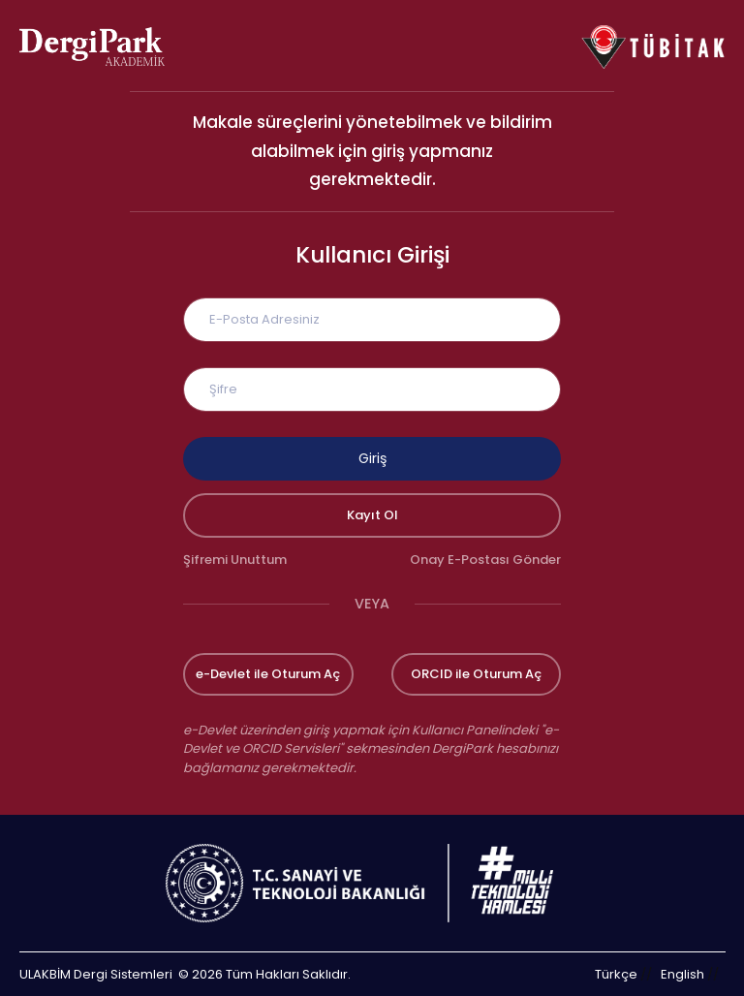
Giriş (372, 458)
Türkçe (616, 974)
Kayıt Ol (372, 515)
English (682, 974)
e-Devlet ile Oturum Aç (268, 674)
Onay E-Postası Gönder (485, 559)
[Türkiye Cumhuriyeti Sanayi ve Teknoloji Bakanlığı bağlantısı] (372, 882)
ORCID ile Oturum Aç (476, 674)
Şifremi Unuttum (235, 559)
